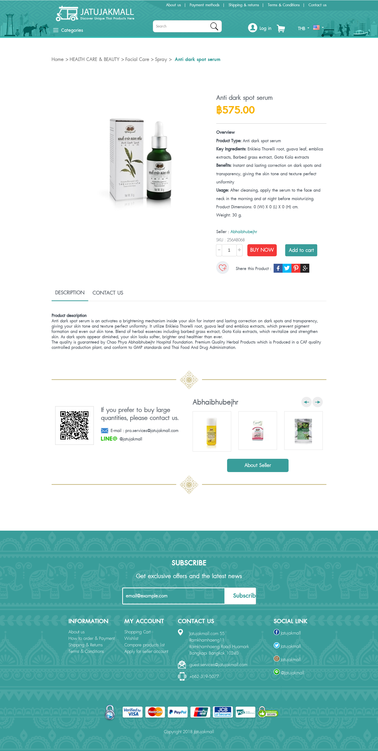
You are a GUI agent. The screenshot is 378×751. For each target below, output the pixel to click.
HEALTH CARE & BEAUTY (94, 59)
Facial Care (137, 59)
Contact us (317, 5)
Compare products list (144, 645)
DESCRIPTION (70, 292)
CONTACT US (108, 293)
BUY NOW (262, 250)
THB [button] (303, 29)
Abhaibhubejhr (243, 231)
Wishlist (131, 638)
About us (173, 5)
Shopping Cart (137, 632)
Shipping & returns (244, 5)
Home (58, 59)
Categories (68, 30)
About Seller (257, 465)
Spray (161, 59)
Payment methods (204, 5)
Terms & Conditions (284, 5)
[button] (260, 28)
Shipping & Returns (85, 645)
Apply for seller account (146, 651)
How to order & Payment (91, 638)
